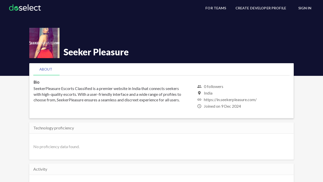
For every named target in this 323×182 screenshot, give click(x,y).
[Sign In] (305, 8)
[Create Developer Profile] (261, 8)
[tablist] (161, 69)
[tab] (45, 69)
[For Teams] (216, 8)
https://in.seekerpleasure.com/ (230, 99)
